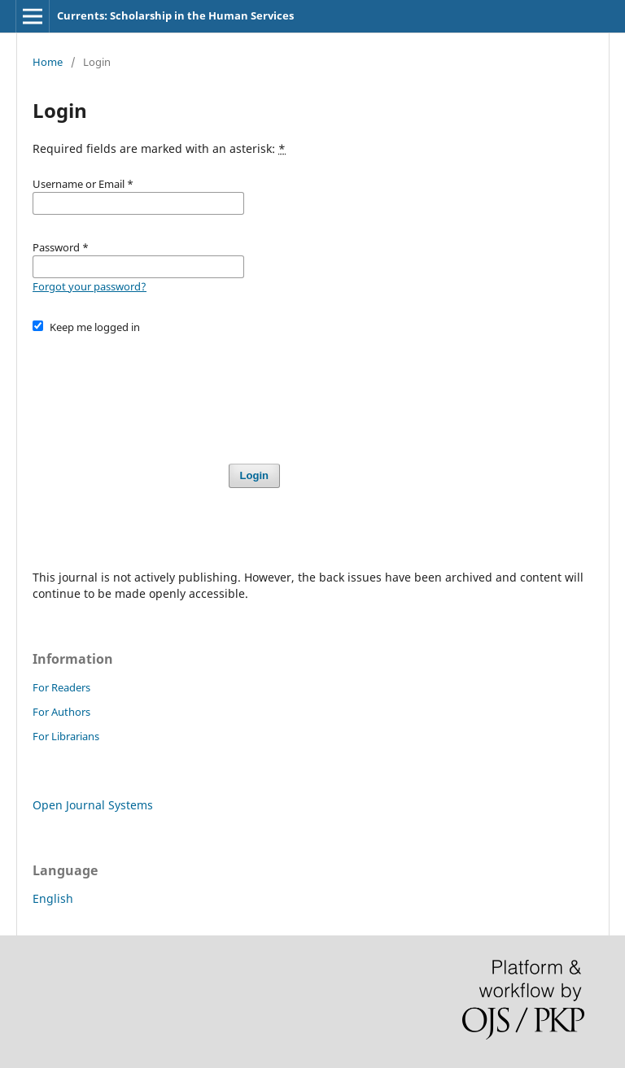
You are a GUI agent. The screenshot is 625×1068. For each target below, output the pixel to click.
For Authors (61, 711)
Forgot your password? (89, 286)
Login (254, 475)
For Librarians (66, 736)
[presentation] (156, 391)
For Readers (61, 687)
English (53, 898)
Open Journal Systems (93, 805)
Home (48, 61)
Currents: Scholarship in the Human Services (175, 15)
